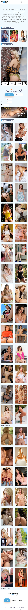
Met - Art (9, 102)
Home (11, 83)
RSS (14, 604)
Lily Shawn (8, 99)
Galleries (13, 600)
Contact (20, 600)
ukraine (7, 104)
